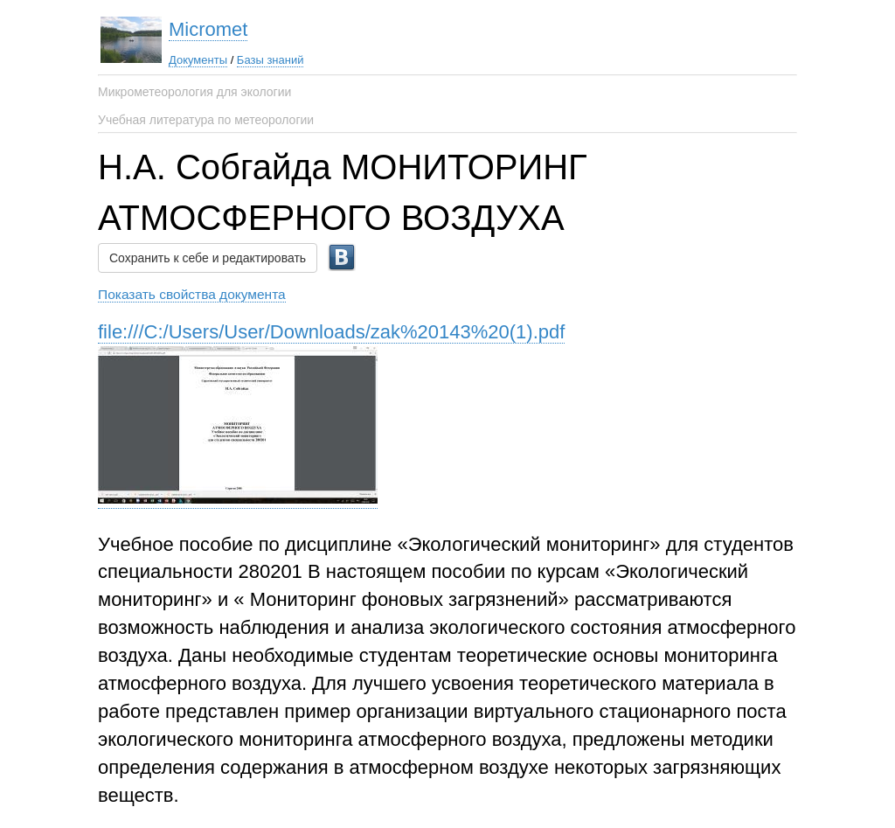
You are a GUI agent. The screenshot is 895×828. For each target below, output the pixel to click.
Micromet (208, 29)
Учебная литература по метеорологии (206, 120)
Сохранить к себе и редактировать (207, 258)
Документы (198, 59)
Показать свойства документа (192, 294)
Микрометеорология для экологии (194, 92)
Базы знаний (270, 59)
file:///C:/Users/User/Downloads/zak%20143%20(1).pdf (331, 332)
